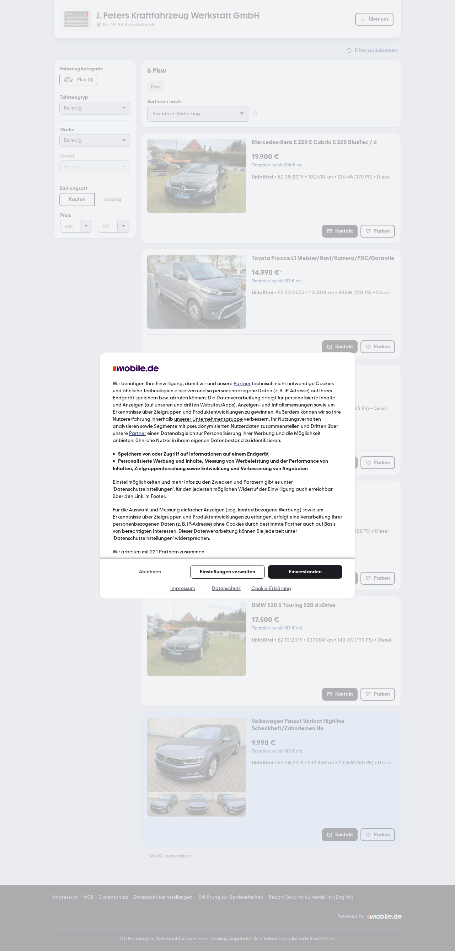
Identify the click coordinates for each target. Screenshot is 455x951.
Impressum (182, 588)
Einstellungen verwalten (227, 572)
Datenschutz (226, 588)
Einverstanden (305, 572)
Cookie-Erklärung (271, 588)
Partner (242, 384)
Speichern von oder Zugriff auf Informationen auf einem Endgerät (193, 454)
